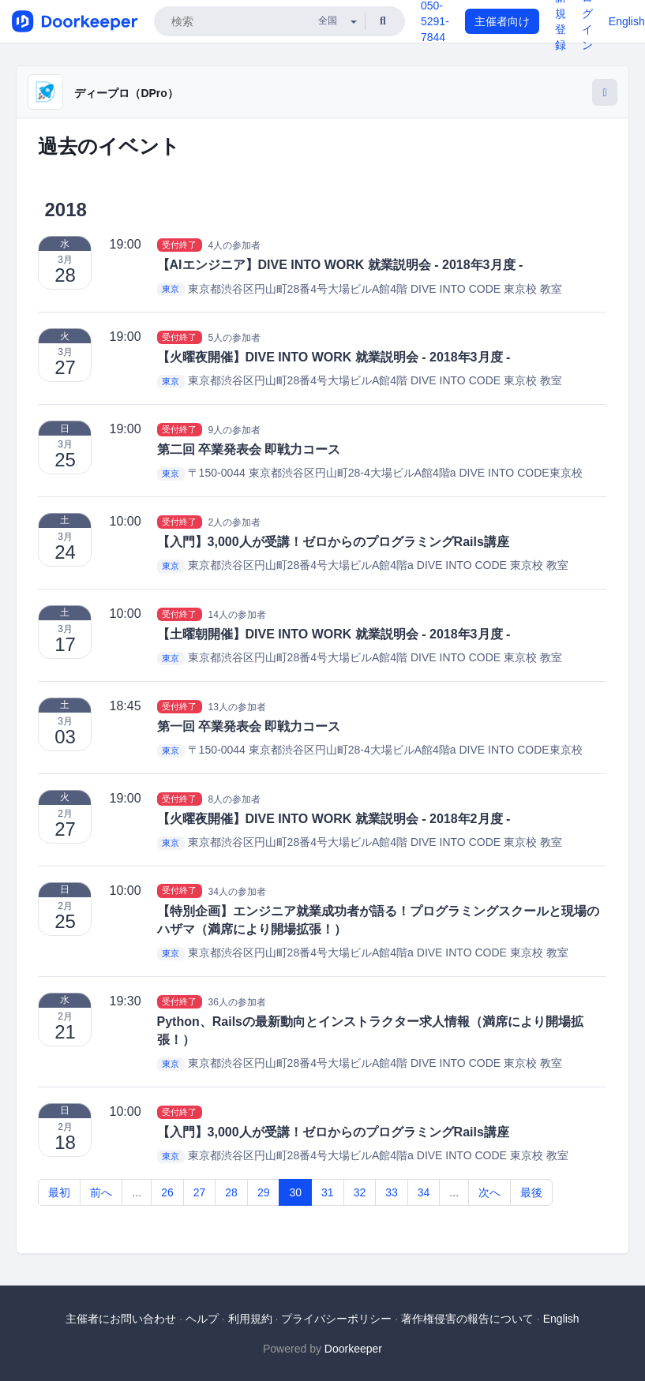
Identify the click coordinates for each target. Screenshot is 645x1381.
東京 (170, 289)
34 (424, 1192)
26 (167, 1192)
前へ (101, 1192)
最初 (59, 1192)
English (627, 21)
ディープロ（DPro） (126, 93)
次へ (489, 1192)
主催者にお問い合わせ (121, 1318)
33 (391, 1192)
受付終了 (179, 244)
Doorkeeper (353, 1348)
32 (360, 1192)
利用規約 (250, 1318)
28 (231, 1192)
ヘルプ (202, 1318)
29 (263, 1192)
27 (199, 1192)
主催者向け (502, 21)
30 (295, 1192)
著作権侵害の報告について (467, 1318)
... (136, 1192)
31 (327, 1192)
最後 (531, 1192)
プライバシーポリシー (336, 1318)
